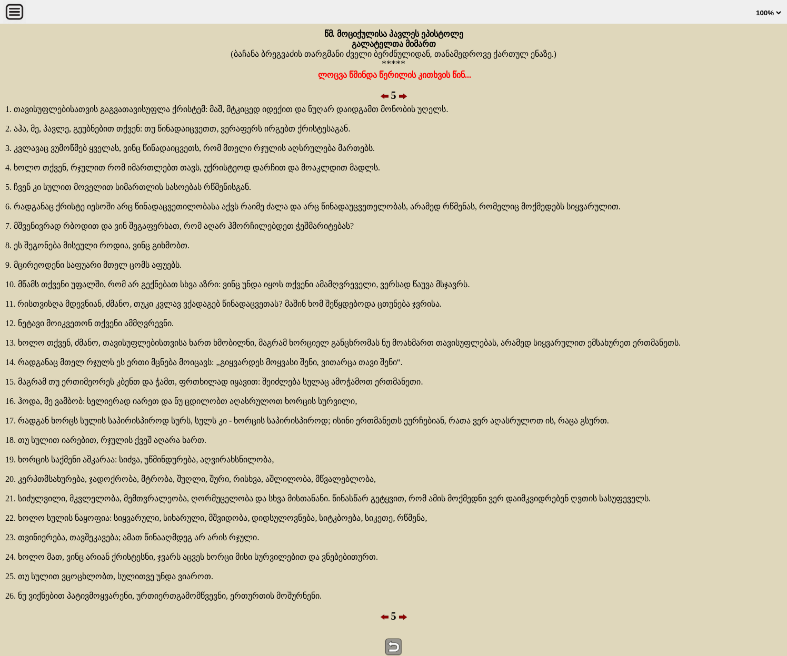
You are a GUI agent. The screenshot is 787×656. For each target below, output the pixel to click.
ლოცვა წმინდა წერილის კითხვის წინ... (393, 74)
